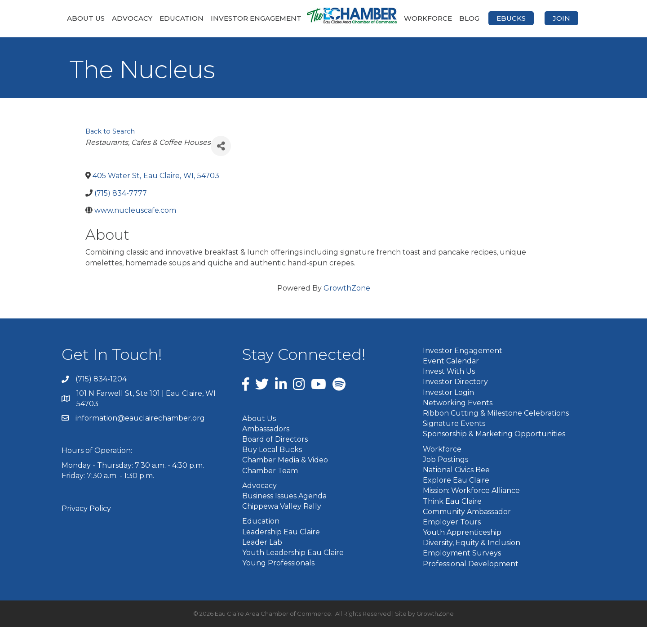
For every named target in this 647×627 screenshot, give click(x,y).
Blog (469, 18)
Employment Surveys (462, 553)
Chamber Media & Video (285, 460)
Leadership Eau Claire (281, 532)
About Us (86, 18)
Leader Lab (262, 542)
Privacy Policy (86, 508)
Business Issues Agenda (284, 496)
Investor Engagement (256, 18)
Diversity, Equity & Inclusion (471, 542)
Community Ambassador (467, 511)
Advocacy (132, 18)
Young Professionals (278, 563)
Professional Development (470, 564)
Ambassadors (265, 429)
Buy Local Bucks (272, 449)
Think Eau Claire (452, 501)
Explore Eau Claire (456, 480)
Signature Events (454, 423)
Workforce (428, 18)
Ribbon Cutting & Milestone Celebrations (496, 413)
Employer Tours (452, 522)
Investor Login (448, 392)
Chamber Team (270, 470)
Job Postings (445, 459)
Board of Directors (275, 439)
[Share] (221, 146)
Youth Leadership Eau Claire (293, 552)
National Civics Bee (456, 470)
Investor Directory (455, 381)
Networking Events (457, 403)
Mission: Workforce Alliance (471, 490)
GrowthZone (347, 288)
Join (561, 18)
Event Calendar (451, 361)
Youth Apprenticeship (462, 532)
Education (182, 18)
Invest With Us (449, 371)
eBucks (511, 18)
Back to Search (110, 131)
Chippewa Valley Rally (281, 506)
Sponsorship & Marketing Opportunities (494, 434)
